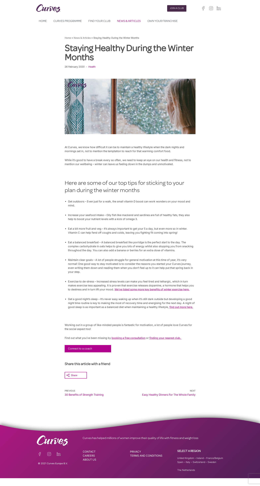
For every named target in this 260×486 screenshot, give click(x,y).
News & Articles (129, 21)
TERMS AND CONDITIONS (146, 463)
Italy (188, 469)
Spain (180, 469)
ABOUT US (89, 467)
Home (43, 21)
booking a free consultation (130, 346)
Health (92, 66)
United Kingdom (185, 465)
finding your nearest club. (167, 346)
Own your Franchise (162, 21)
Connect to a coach (80, 356)
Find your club (99, 21)
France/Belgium (214, 465)
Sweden (212, 469)
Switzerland (199, 469)
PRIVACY (135, 459)
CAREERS (89, 463)
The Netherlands (186, 477)
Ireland (200, 465)
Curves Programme (67, 21)
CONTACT (89, 459)
